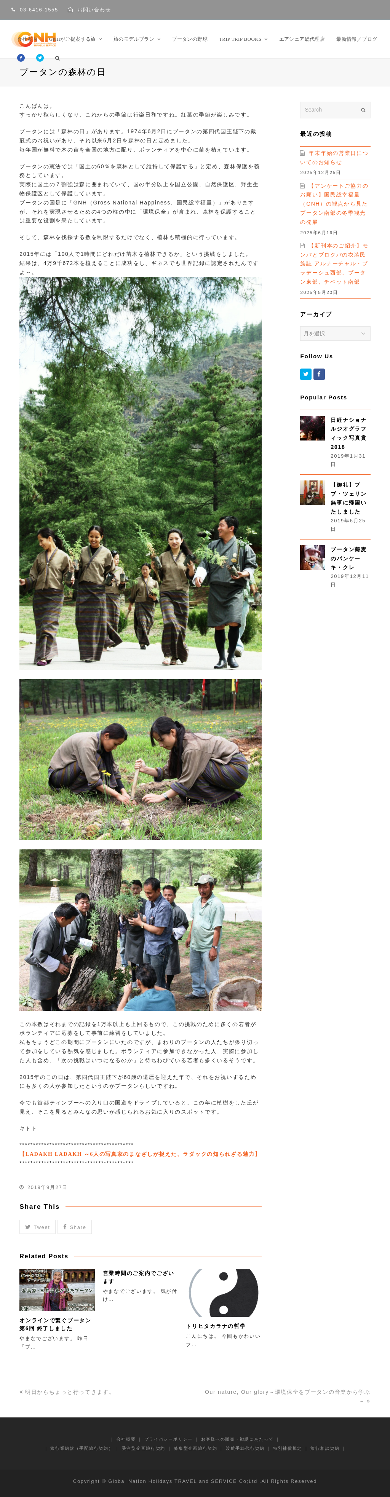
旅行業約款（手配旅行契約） (81, 1448)
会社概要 (126, 1439)
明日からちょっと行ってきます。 (67, 1392)
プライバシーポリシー (168, 1439)
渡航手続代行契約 (245, 1448)
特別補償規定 (287, 1448)
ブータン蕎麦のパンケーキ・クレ (348, 558)
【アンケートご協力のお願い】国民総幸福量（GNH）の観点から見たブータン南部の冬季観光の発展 (334, 204)
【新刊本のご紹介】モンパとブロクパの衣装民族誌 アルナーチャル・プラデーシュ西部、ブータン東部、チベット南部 (334, 264)
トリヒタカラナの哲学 (216, 1326)
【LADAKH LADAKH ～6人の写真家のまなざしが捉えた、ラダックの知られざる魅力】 (140, 1154)
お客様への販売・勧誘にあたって (237, 1439)
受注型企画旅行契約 (143, 1448)
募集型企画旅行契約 (195, 1448)
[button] (37, 1227)
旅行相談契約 (324, 1448)
